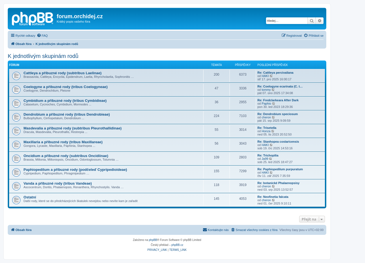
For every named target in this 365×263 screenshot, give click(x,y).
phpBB (153, 239)
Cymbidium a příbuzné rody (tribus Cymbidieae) (65, 101)
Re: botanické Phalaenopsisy (278, 183)
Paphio (266, 103)
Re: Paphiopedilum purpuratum (280, 169)
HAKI (265, 76)
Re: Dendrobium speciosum (277, 114)
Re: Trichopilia (267, 155)
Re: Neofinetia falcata (272, 196)
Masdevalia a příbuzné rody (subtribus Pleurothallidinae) (73, 128)
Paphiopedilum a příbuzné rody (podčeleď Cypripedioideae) (75, 170)
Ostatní (30, 197)
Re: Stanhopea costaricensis (278, 141)
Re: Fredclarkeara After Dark (278, 100)
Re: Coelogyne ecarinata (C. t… (280, 86)
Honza (266, 131)
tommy (266, 89)
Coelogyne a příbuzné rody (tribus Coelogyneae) (66, 87)
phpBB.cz (177, 244)
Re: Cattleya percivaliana (275, 72)
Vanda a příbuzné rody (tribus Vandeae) (58, 183)
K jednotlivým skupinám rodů (43, 56)
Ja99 (265, 158)
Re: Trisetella (266, 127)
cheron (266, 117)
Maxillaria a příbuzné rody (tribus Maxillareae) (63, 142)
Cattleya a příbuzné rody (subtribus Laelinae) (62, 73)
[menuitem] (42, 35)
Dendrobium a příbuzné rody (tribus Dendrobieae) (67, 114)
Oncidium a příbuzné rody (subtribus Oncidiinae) (66, 156)
